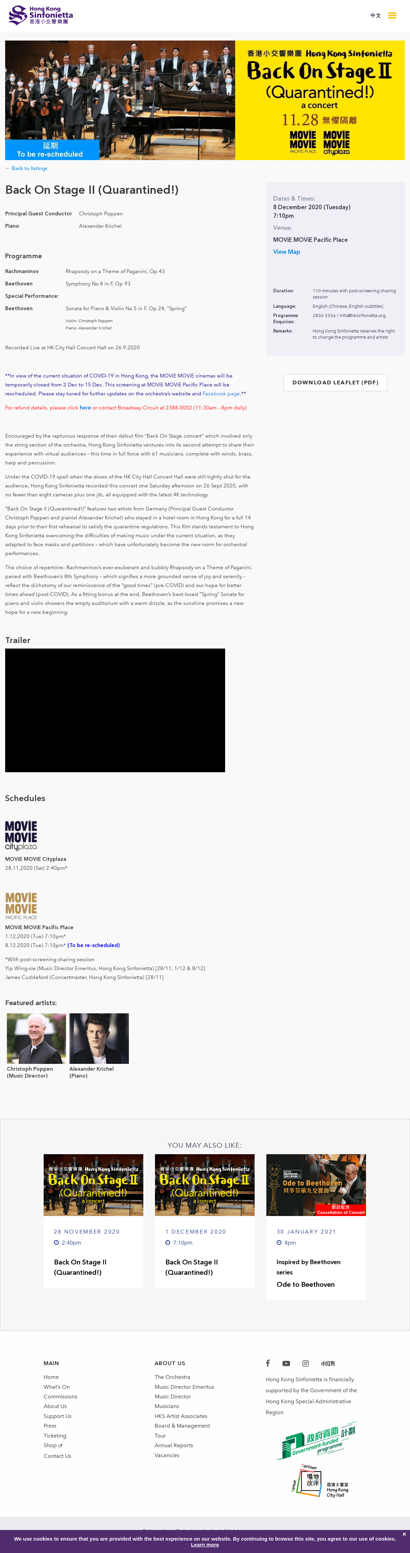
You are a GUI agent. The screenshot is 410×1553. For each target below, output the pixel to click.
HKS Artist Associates (181, 1421)
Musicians (167, 1410)
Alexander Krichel (91, 1069)
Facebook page (221, 394)
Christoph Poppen (30, 1069)
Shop (50, 1454)
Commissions (60, 1399)
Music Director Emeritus (184, 1388)
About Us (55, 1410)
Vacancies (167, 1465)
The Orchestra (172, 1377)
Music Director (173, 1399)
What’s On (57, 1388)
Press (50, 1432)
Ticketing (55, 1443)
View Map (286, 251)
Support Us (57, 1421)
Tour (160, 1443)
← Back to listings (26, 168)
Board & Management (182, 1432)
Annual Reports (174, 1454)
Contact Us (57, 1466)
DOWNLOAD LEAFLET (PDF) (335, 382)
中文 (375, 16)
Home (51, 1377)
